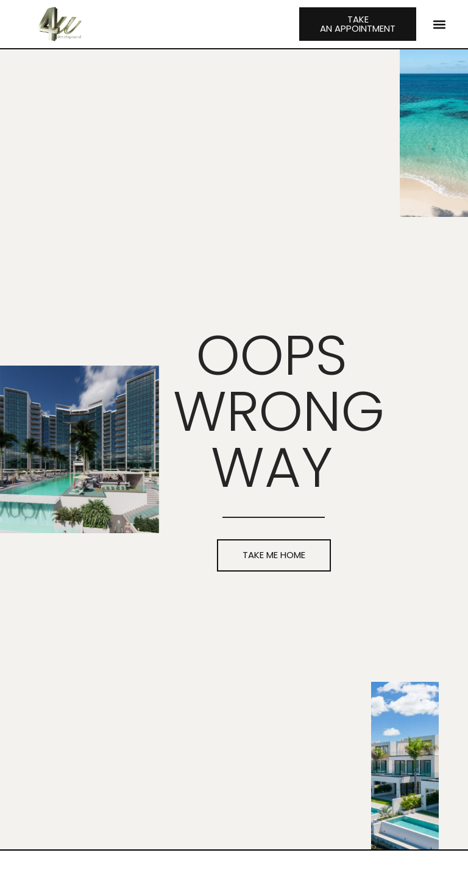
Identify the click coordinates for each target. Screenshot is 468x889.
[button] (439, 24)
